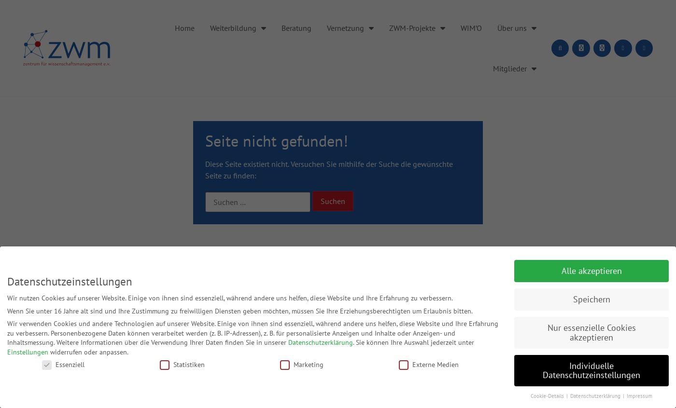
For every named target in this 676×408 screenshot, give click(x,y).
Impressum (639, 396)
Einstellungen (27, 352)
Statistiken (182, 364)
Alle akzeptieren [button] (592, 270)
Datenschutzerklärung (320, 342)
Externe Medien (429, 364)
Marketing (302, 364)
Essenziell (63, 364)
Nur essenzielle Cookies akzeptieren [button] (592, 332)
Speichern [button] (591, 299)
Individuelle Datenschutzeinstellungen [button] (591, 370)
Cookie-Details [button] (548, 396)
